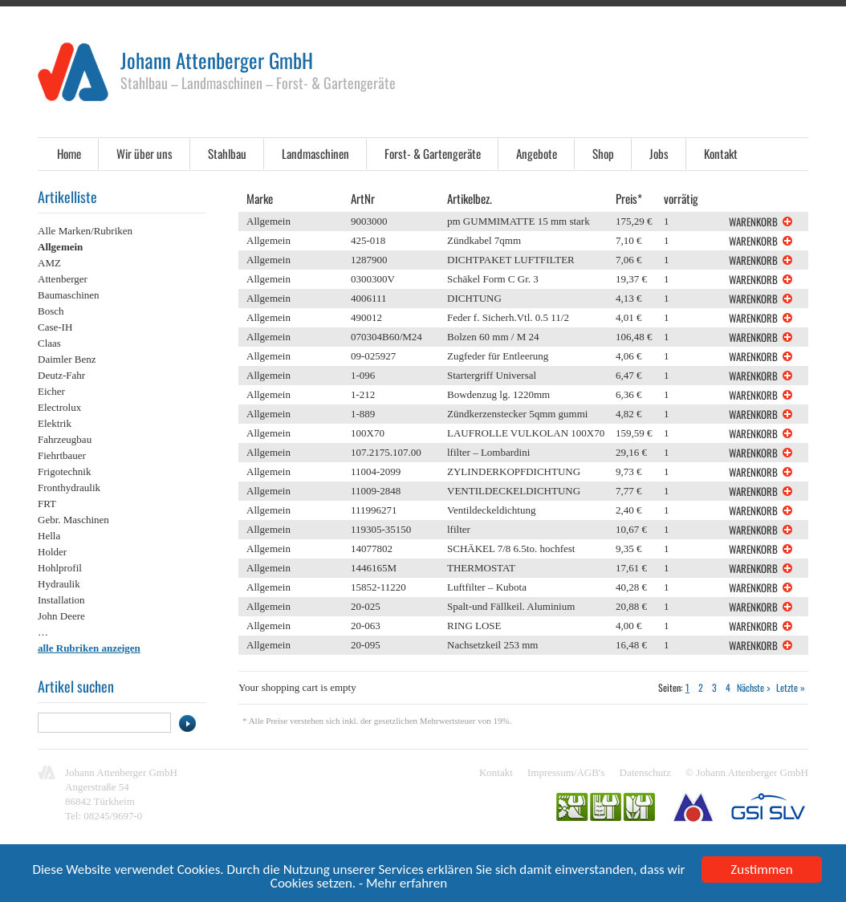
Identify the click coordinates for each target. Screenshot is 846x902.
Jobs (659, 153)
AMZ (49, 263)
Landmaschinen (315, 153)
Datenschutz (645, 772)
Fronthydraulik (69, 487)
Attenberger (62, 279)
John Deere (61, 616)
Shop (603, 153)
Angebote (536, 153)
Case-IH (55, 327)
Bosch (51, 311)
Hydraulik (59, 584)
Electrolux (59, 407)
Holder (52, 552)
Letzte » (790, 687)
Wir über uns (144, 153)
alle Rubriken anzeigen (89, 648)
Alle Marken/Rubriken (85, 231)
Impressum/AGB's (565, 772)
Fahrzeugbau (65, 439)
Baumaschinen (69, 295)
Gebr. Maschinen (73, 520)
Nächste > (753, 687)
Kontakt (721, 153)
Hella (49, 536)
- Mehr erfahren (403, 884)
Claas (49, 343)
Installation (61, 600)
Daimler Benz (67, 359)
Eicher (51, 391)
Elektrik (54, 423)
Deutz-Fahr (61, 375)
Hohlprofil (60, 568)
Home (69, 153)
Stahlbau (227, 153)
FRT (47, 504)
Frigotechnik (64, 471)
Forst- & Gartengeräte (432, 153)
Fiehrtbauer (62, 455)
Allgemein (60, 247)
